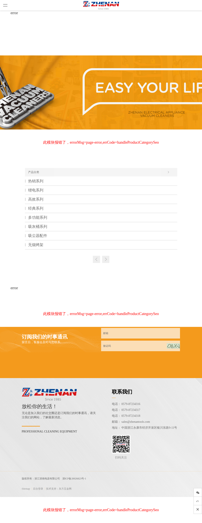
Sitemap (26, 488)
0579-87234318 (130, 415)
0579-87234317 (130, 410)
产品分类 (99, 172)
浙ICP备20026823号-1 (74, 478)
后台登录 (38, 488)
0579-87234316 (130, 404)
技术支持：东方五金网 (58, 488)
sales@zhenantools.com (135, 421)
